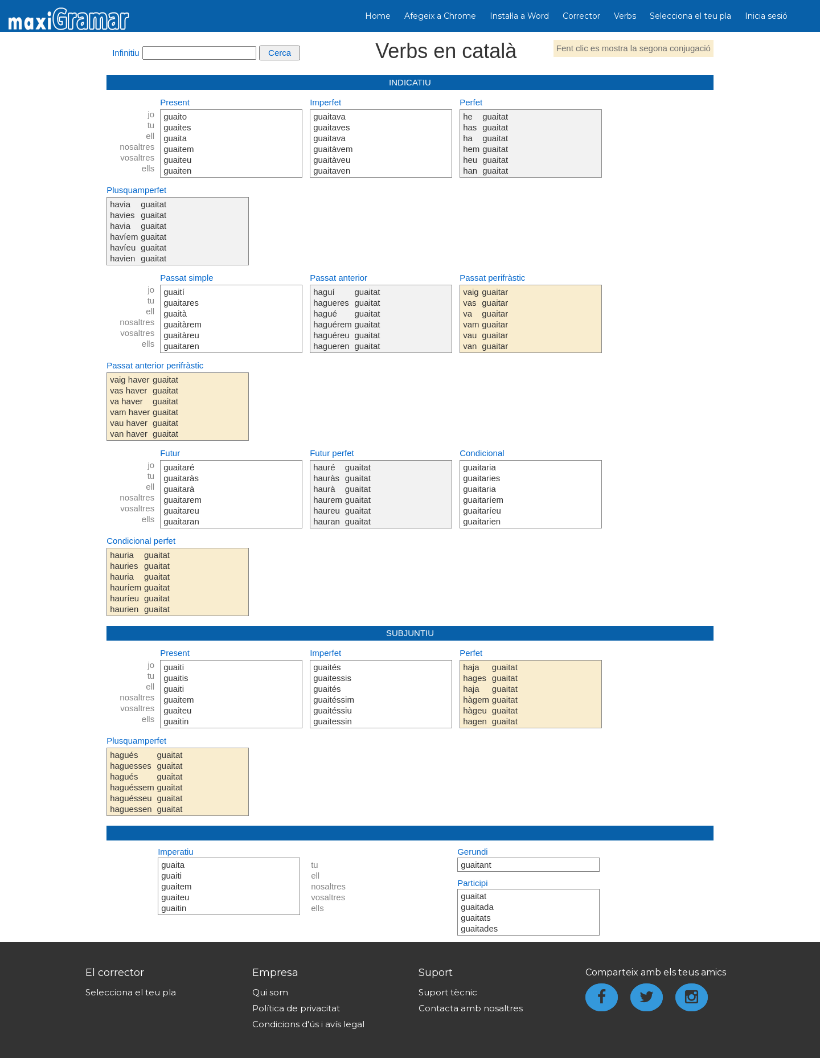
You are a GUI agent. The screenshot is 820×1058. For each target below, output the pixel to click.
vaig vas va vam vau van (471, 319)
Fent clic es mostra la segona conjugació (633, 48)
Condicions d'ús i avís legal (308, 1024)
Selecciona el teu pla (690, 16)
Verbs (625, 16)
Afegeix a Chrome (440, 16)
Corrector (581, 16)
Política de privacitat (296, 1008)
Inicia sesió (766, 16)
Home (378, 16)
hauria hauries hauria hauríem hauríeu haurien (125, 582)
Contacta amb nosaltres (471, 1008)
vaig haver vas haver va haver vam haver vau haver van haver (130, 406)
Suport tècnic (448, 992)
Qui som (270, 992)
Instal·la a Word (519, 16)
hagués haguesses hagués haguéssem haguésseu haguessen (132, 782)
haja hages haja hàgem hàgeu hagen (476, 694)
